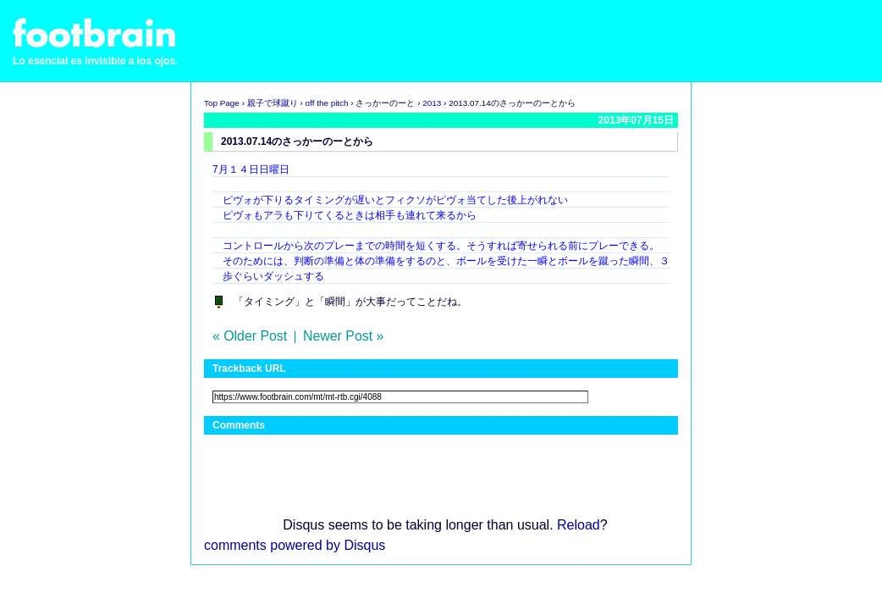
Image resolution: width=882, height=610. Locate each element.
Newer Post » (343, 336)
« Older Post (249, 336)
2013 (431, 103)
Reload (578, 525)
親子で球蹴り (272, 103)
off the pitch (327, 103)
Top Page (222, 103)
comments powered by (294, 545)
